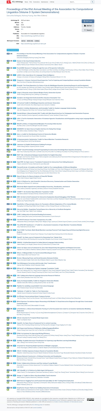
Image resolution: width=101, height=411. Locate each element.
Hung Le (32, 77)
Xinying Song (47, 298)
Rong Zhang (87, 87)
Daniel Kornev (31, 390)
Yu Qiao (69, 325)
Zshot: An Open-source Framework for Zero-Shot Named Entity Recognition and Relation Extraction (48, 247)
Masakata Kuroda (88, 358)
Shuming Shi (20, 335)
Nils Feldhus (29, 282)
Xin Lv (35, 151)
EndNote (37, 41)
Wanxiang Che (50, 110)
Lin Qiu (32, 72)
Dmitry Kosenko (36, 391)
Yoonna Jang (29, 157)
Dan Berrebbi (89, 270)
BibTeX (23, 41)
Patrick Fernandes (79, 270)
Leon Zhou (52, 63)
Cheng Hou (33, 169)
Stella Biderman (86, 382)
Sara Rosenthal (69, 87)
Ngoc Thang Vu (39, 131)
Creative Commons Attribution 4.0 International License (68, 401)
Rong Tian (47, 169)
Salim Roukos (73, 89)
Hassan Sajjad (29, 178)
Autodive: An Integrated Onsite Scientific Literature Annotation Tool (38, 98)
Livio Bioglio (29, 244)
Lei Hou (81, 151)
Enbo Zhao (28, 335)
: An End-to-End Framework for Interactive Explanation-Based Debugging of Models (46, 197)
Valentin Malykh (43, 347)
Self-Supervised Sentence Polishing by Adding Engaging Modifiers (38, 328)
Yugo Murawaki (64, 353)
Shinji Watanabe (70, 272)
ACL (22, 29)
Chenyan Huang (21, 337)
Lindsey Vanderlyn (28, 131)
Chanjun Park (38, 157)
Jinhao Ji (37, 72)
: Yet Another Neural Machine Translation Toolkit (35, 192)
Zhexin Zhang (21, 330)
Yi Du (18, 99)
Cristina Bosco (47, 244)
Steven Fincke (48, 188)
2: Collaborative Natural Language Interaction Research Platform (38, 275)
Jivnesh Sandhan (22, 115)
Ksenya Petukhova (72, 390)
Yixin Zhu (67, 72)
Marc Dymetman (41, 136)
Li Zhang (65, 63)
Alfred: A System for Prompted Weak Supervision (32, 318)
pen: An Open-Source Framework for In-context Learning (36, 323)
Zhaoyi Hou (36, 63)
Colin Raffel (20, 367)
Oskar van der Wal (48, 282)
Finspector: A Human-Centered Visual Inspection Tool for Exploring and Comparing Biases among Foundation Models (54, 80)
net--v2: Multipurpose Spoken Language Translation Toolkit (38, 268)
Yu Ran (40, 330)
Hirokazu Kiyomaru (53, 353)
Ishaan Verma (29, 288)
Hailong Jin (60, 151)
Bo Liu (44, 330)
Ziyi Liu (53, 199)
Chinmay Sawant (38, 193)
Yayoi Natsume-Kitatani (75, 358)
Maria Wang (61, 298)
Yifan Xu (51, 70)
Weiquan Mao (85, 169)
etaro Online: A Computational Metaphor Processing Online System (39, 123)
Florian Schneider (22, 234)
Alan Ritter (37, 16)
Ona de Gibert (31, 226)
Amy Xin (47, 151)
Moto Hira (47, 272)
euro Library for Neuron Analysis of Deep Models (35, 176)
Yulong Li (30, 89)
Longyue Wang (89, 335)
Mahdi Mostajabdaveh (50, 312)
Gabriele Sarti (21, 282)
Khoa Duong (36, 358)
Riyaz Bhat (48, 89)
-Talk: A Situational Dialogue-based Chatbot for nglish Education (39, 155)
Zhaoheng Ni (40, 272)
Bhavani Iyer (33, 87)
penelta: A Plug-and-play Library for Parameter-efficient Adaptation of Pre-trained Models (46, 204)
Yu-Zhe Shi (20, 70)
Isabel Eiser (51, 234)
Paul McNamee (36, 141)
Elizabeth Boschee (58, 188)
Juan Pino (62, 272)
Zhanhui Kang (33, 173)
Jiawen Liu (45, 70)
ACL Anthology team (37, 404)
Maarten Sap (62, 260)
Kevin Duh (28, 141)
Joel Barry (40, 188)
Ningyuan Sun (69, 169)
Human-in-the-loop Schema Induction (28, 61)
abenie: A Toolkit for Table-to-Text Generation (32, 291)
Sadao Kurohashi (87, 353)
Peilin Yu (19, 320)
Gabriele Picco (21, 249)
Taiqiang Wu (32, 171)
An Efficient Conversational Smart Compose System (33, 296)
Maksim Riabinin (54, 365)
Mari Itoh (19, 360)
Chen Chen (55, 171)
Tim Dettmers (45, 365)
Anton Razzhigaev (22, 347)
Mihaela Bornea (59, 87)
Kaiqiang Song (79, 335)
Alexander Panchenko (65, 347)
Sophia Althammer (31, 377)
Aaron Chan (46, 199)
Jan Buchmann (37, 216)
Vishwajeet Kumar (22, 89)
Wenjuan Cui (50, 99)
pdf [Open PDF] (8, 53)
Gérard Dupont (62, 221)
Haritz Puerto (21, 372)
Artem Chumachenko (76, 365)
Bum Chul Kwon (21, 82)
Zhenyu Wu (20, 325)
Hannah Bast (20, 265)
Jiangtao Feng (55, 325)
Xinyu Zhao (78, 70)
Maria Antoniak (21, 260)
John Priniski (20, 288)
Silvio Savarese (51, 77)
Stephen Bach (27, 320)
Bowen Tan (39, 298)
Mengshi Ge (36, 125)
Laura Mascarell (44, 164)
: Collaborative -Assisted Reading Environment (34, 214)
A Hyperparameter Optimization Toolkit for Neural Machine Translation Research (42, 139)
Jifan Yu (53, 151)
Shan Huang (62, 171)
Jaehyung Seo (56, 157)
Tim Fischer (31, 234)
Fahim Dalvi (20, 178)
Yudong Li (26, 169)
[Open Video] (8, 63)
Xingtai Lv (43, 206)
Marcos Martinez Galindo (33, 249)
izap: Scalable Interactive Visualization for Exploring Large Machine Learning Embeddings (46, 340)
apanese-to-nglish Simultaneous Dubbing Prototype (34, 144)
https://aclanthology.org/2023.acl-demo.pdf (33, 43)
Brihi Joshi (39, 199)
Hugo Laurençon (52, 221)
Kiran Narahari (60, 199)
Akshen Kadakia (30, 199)
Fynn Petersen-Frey (41, 234)
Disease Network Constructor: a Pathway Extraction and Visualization (39, 356)
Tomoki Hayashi (21, 272)
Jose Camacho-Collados (48, 105)
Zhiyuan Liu (58, 206)
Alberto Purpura (46, 249)
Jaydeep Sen (25, 87)
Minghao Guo (49, 239)
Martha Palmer (21, 64)
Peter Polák (69, 270)
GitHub (51, 2)
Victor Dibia (20, 120)
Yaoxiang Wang (29, 325)
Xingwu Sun (24, 173)
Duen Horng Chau (39, 342)
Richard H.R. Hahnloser (31, 183)
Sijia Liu (27, 72)
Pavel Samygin (87, 365)
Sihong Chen (70, 171)
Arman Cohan (58, 239)
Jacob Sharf (20, 277)
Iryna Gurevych (56, 216)
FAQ (30, 2)
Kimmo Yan (56, 173)
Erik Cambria (43, 125)
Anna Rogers (90, 221)
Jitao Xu (27, 255)
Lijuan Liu (54, 298)
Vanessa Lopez (65, 249)
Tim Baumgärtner (30, 372)
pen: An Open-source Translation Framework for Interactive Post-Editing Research (45, 162)
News (27, 2)
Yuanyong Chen (28, 151)
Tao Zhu (39, 171)
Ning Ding (29, 206)
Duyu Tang (71, 335)
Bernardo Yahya (21, 158)
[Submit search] (92, 1)
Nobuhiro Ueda (21, 353)
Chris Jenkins (20, 188)
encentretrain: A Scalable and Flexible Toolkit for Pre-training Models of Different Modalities (47, 167)
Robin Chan (20, 305)
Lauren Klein (53, 260)
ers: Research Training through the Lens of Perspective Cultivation (40, 68)
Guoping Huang (31, 337)
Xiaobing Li (45, 94)
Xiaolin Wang (20, 146)
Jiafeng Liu (38, 94)
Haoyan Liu (77, 169)
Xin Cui (35, 330)
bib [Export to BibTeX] (11, 53)
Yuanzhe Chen (84, 312)
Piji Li (45, 337)
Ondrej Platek (42, 293)
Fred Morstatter (38, 288)
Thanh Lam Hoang (76, 249)
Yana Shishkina (26, 391)
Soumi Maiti (54, 272)
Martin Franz (41, 87)
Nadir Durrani (37, 178)
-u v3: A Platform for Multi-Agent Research (35, 370)
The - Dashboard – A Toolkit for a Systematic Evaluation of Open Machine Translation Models (49, 225)
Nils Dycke (29, 216)
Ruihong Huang (27, 16)
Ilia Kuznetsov (46, 216)
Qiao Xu (39, 70)
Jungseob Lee (47, 157)
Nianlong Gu (20, 183)
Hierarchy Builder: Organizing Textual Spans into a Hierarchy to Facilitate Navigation (44, 209)
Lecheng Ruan (45, 72)
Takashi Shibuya (69, 199)
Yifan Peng (51, 270)
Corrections (36, 2)
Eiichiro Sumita (40, 146)
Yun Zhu (19, 298)
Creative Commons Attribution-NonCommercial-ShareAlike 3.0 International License (38, 400)
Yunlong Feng (41, 110)
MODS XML (30, 41)
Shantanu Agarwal (30, 188)
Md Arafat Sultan (39, 89)
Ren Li (91, 312)
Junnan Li (26, 77)
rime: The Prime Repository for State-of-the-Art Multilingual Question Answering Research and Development (53, 85)
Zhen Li (22, 72)
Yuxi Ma (53, 72)
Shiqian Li (27, 70)
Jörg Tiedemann (21, 226)
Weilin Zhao (36, 206)
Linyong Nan (41, 239)
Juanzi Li (86, 151)
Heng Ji (91, 63)
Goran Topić (45, 358)
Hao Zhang (61, 372)
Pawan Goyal (63, 115)
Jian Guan (29, 330)
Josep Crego (20, 255)
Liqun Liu (77, 171)
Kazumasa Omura (32, 353)
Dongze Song (41, 99)
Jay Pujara (25, 201)
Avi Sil (18, 87)
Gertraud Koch (59, 234)
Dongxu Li (20, 77)
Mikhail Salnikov (33, 347)
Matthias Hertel (29, 265)
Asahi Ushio (20, 105)
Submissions (45, 2)
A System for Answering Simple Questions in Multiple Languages (37, 346)
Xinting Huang (54, 335)
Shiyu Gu (57, 70)
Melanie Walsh (45, 260)
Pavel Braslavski (53, 347)
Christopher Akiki (33, 221)
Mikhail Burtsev (46, 391)
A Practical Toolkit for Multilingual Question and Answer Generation (38, 103)
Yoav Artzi (39, 277)
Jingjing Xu (63, 325)
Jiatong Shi (26, 270)
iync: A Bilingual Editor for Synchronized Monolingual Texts (36, 253)
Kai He (29, 125)
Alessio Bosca (38, 244)
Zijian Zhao (86, 70)
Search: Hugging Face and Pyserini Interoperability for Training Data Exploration (45, 380)
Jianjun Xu (67, 151)
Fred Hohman (29, 342)
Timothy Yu (33, 312)
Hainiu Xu (59, 63)
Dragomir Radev (68, 239)
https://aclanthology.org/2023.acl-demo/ (32, 36)
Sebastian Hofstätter (43, 377)
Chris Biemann (69, 234)
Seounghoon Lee (86, 157)
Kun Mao (19, 314)
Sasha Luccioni (72, 221)
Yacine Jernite (82, 221)
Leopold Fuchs (56, 249)
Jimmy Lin (29, 384)
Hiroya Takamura (28, 360)
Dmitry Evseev (62, 390)
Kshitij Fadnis (50, 87)
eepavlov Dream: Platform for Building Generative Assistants (38, 388)
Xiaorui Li (60, 312)
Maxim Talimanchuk (51, 390)
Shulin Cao (41, 151)
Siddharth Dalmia (60, 270)
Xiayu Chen (26, 298)
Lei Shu (32, 298)
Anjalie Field (30, 260)
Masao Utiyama (29, 146)
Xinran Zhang (21, 94)
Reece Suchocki (45, 64)
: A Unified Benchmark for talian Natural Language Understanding (40, 242)
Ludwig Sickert (37, 282)
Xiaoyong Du (41, 173)
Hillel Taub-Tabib (27, 211)
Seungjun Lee (21, 157)
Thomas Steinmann (33, 164)
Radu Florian (65, 89)
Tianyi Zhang (20, 63)
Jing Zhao (40, 169)
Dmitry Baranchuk (35, 365)
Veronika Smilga (83, 390)
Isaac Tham (28, 63)
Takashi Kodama (42, 353)
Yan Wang (40, 337)
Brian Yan (19, 270)
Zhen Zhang (50, 206)
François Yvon (35, 255)
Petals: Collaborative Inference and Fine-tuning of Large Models (37, 363)
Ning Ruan (78, 298)
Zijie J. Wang (20, 342)
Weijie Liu (53, 169)
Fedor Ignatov (40, 390)
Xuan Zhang (20, 141)
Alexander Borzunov (23, 365)
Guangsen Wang (41, 77)
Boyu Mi (26, 239)
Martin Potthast (21, 384)
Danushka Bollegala (14, 16)
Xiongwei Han (75, 312)
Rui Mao (19, 125)
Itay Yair (19, 211)
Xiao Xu (34, 110)
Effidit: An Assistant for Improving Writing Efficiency (33, 333)
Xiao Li (25, 125)
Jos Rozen (32, 136)
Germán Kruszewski (22, 136)
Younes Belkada (64, 365)
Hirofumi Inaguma (42, 270)
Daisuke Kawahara (75, 353)
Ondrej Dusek (51, 293)
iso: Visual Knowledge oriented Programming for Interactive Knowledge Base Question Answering (49, 150)
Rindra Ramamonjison (23, 312)
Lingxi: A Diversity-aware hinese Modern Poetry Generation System (39, 92)
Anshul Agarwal (32, 115)
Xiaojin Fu (67, 312)
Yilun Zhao (20, 239)
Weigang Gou (24, 171)
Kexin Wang (80, 372)
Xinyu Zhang (66, 382)
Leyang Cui (46, 335)
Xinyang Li (71, 70)
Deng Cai (39, 335)
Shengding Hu (21, 206)
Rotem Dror (80, 63)
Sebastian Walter (40, 265)
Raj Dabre (20, 193)
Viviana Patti (55, 244)
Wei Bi (34, 335)
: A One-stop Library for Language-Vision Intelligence (35, 75)
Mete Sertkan (21, 377)
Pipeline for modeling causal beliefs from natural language (35, 286)
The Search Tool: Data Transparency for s (34, 219)
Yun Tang (33, 270)
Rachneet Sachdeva (42, 372)
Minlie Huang (51, 330)
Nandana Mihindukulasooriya (35, 82)
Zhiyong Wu (46, 325)
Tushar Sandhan (54, 115)
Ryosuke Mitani (79, 199)
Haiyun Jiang (63, 335)
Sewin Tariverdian (71, 372)
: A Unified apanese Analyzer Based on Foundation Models (37, 351)
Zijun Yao (19, 151)
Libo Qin (19, 110)
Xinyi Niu (33, 70)
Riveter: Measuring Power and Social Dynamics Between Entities (37, 258)
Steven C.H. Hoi (61, 77)
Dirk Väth (19, 131)
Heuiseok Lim (31, 158)
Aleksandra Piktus (22, 221)
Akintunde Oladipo (56, 382)
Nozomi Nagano (63, 358)
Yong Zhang (26, 314)
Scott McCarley (78, 87)
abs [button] (14, 60)
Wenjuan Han (60, 72)
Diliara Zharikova (21, 390)
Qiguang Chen (27, 110)
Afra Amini (27, 305)
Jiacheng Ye (38, 325)
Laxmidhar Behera (43, 115)
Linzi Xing (40, 312)
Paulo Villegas (43, 221)
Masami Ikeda (53, 358)
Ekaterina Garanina (32, 293)
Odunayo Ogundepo (34, 382)
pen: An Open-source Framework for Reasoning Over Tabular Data (39, 237)
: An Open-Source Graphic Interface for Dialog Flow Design (39, 129)
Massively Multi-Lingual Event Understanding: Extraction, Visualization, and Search (43, 186)
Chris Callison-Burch (56, 64)
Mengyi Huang (32, 99)
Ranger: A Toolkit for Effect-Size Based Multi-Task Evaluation (36, 375)
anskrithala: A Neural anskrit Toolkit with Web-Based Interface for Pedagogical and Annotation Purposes (53, 113)
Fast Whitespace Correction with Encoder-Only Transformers (36, 263)
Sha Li (86, 63)
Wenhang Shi (47, 171)
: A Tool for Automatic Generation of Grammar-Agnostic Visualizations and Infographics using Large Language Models (55, 118)
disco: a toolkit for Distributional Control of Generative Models (36, 134)
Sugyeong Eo (76, 157)
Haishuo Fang (53, 372)
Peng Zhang (74, 151)
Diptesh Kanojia (28, 193)
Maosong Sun (30, 94)
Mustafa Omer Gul (30, 277)
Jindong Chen (70, 298)
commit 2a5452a (37, 407)
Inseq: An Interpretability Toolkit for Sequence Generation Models (38, 280)
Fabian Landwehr (22, 164)
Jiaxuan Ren (44, 63)
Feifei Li (84, 171)
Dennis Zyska (21, 216)
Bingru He (64, 70)
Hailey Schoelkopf (76, 382)
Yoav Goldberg (37, 211)
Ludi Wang (24, 99)
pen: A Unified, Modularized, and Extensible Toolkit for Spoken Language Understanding (46, 108)
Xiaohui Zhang (31, 272)
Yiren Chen (60, 169)
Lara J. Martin (72, 63)
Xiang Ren (32, 201)
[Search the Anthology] (79, 1)
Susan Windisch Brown (32, 64)
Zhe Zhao (19, 169)
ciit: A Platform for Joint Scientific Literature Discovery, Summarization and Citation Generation (48, 181)
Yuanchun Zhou (59, 99)
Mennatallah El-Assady (38, 305)
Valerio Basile (21, 244)
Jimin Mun (37, 260)
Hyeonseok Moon (66, 157)
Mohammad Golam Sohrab (24, 358)
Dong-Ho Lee (21, 199)
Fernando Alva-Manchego (32, 105)
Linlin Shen (49, 173)
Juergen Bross (56, 89)
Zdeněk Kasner (21, 293)
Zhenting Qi (33, 239)
